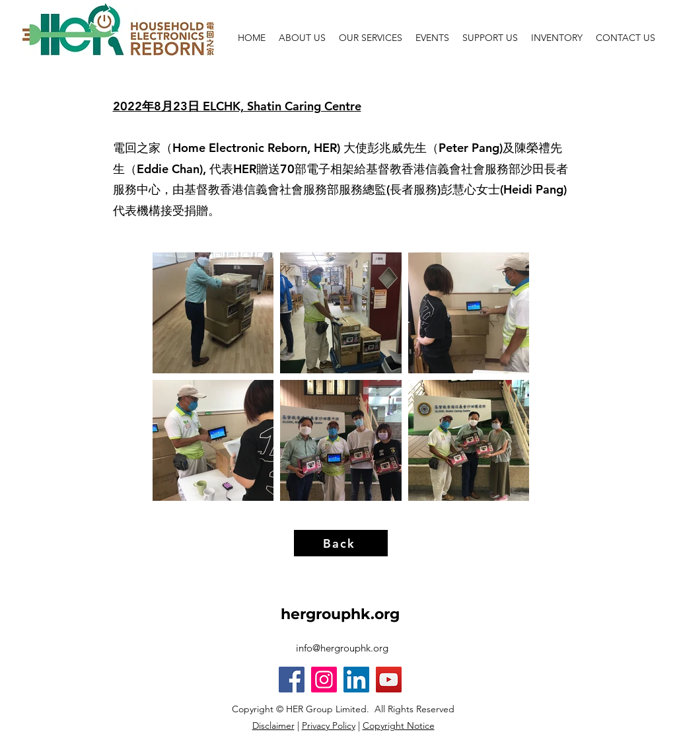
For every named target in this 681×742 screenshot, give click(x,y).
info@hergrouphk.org (342, 648)
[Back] (341, 543)
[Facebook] (292, 679)
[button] (490, 38)
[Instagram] (324, 679)
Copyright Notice (399, 725)
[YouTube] (389, 679)
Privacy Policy (328, 725)
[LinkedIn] (356, 679)
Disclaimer (273, 725)
